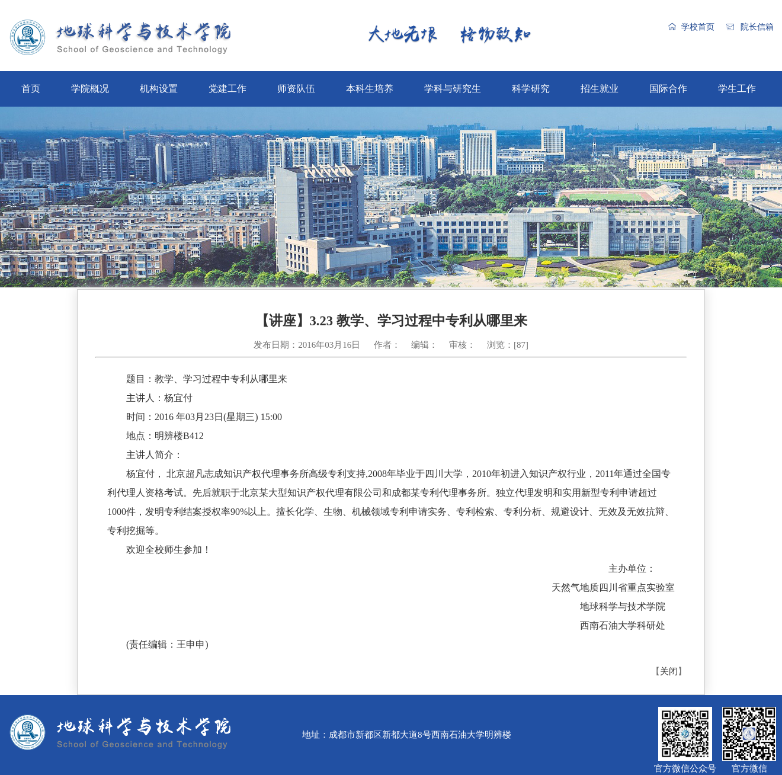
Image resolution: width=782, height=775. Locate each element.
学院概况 (90, 89)
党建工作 (227, 89)
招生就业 (599, 89)
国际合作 (668, 89)
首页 (30, 89)
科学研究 (531, 89)
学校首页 (697, 27)
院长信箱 (757, 27)
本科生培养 (369, 89)
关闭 (669, 671)
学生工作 (737, 89)
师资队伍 (296, 89)
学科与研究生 (452, 89)
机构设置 (159, 89)
